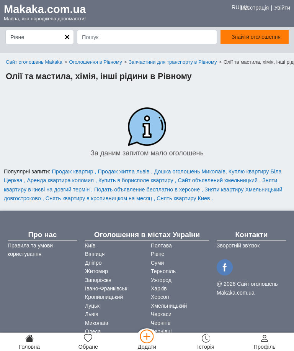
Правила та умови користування (30, 249)
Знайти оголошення (256, 37)
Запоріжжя (98, 280)
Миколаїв (96, 323)
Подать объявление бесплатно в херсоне (147, 189)
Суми (157, 263)
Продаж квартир (73, 171)
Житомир (96, 271)
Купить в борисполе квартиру (136, 180)
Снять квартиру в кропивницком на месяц (100, 198)
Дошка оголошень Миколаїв (189, 171)
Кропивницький (104, 297)
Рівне (157, 254)
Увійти (282, 7)
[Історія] (205, 341)
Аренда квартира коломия (61, 180)
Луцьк (92, 306)
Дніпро (93, 263)
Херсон (160, 297)
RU (236, 7)
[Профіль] (264, 341)
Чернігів (160, 323)
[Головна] (29, 341)
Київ (90, 245)
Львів (91, 314)
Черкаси (161, 314)
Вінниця (95, 254)
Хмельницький (169, 306)
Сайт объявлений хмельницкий (219, 180)
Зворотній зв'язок (238, 245)
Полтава (161, 245)
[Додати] (147, 341)
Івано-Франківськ (106, 288)
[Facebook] (226, 266)
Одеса (93, 331)
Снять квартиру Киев (184, 198)
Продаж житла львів (124, 171)
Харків (159, 288)
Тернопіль (163, 271)
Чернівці (161, 331)
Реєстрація (255, 7)
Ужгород (161, 280)
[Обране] (88, 341)
